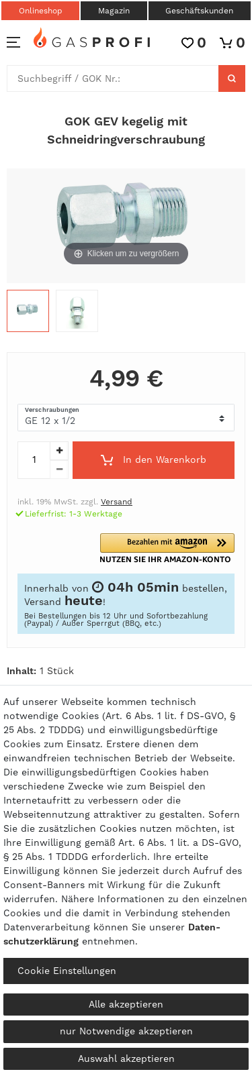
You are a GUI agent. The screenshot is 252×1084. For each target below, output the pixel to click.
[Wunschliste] (193, 43)
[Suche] (231, 78)
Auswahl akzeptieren (126, 1058)
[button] (182, 548)
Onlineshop (40, 10)
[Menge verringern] (59, 469)
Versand (116, 501)
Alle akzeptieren (126, 1004)
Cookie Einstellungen (66, 970)
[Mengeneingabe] (33, 460)
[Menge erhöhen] (59, 450)
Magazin (114, 10)
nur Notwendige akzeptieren (126, 1031)
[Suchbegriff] (112, 78)
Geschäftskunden (199, 10)
